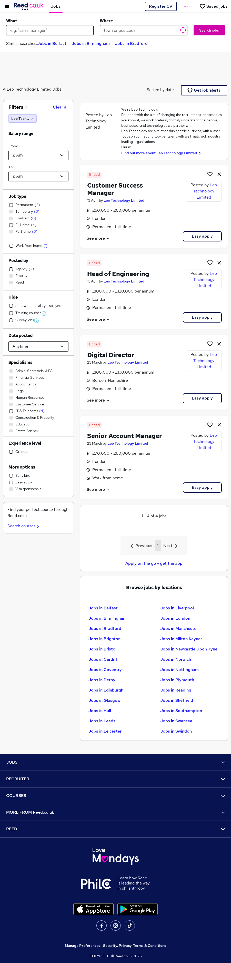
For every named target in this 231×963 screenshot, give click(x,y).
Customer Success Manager (115, 189)
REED (115, 829)
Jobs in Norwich (175, 659)
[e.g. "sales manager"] (50, 30)
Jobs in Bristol (102, 649)
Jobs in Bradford (131, 43)
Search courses (24, 526)
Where (106, 21)
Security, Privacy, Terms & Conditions (134, 945)
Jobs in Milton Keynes (181, 638)
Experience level (24, 443)
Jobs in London (175, 618)
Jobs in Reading (175, 690)
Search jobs (209, 30)
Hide (13, 297)
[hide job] (219, 174)
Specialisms (20, 362)
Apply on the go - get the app (154, 563)
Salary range (20, 133)
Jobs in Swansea (176, 721)
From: (13, 146)
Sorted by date (160, 89)
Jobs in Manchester (179, 628)
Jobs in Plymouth (177, 680)
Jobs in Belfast (51, 43)
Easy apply (202, 236)
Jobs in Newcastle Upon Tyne (188, 649)
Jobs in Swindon (176, 731)
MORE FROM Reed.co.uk (115, 812)
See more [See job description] (98, 238)
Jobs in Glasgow (104, 700)
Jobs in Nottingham (179, 669)
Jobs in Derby (101, 680)
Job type (17, 196)
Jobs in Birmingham (91, 43)
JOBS (115, 762)
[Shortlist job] (210, 174)
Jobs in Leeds (101, 721)
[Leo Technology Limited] (22, 118)
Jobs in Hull (99, 710)
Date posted (20, 335)
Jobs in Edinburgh (105, 690)
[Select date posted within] (38, 346)
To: (10, 167)
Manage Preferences (82, 945)
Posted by (18, 260)
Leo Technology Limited (124, 200)
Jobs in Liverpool (177, 608)
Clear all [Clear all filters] (60, 107)
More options (21, 467)
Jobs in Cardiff (103, 659)
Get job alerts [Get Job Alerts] (203, 90)
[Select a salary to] (38, 176)
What (11, 21)
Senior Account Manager (124, 436)
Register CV (160, 6)
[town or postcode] (143, 30)
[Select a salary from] (38, 155)
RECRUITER (115, 779)
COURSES (115, 795)
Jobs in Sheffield (176, 700)
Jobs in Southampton (181, 710)
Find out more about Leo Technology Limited (159, 153)
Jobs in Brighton (104, 638)
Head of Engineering (118, 274)
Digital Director (110, 355)
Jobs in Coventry (105, 669)
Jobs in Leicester (105, 731)
